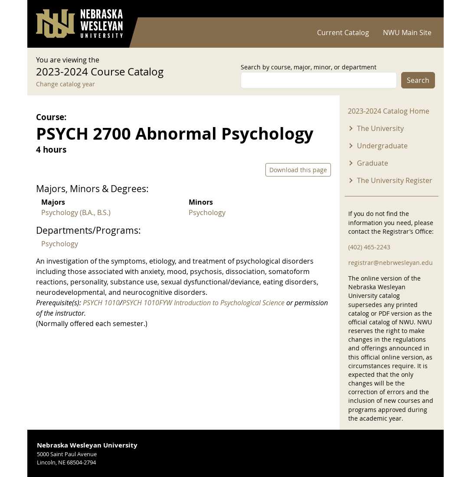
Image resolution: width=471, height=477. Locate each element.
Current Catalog (343, 32)
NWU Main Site (407, 32)
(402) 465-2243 (369, 247)
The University (380, 128)
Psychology (207, 212)
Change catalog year (65, 84)
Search (418, 80)
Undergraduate (382, 145)
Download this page (298, 170)
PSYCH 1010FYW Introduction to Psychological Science (203, 302)
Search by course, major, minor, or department (308, 67)
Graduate (372, 163)
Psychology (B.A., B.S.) (76, 212)
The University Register (394, 180)
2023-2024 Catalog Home (388, 111)
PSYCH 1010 (101, 302)
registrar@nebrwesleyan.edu (390, 262)
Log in (423, 9)
